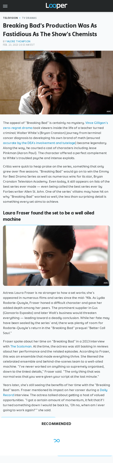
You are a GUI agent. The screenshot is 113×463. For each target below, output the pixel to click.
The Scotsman (21, 346)
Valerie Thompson (18, 41)
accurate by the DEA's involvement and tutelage (39, 143)
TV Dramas (29, 18)
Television (10, 18)
